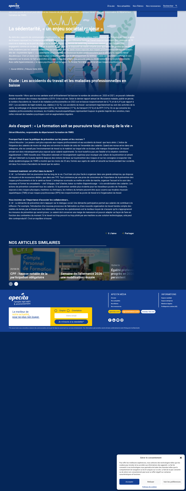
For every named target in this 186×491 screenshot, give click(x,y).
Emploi (62, 310)
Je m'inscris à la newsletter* (71, 322)
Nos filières (138, 6)
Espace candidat (166, 298)
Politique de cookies (149, 487)
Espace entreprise (167, 301)
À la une (111, 6)
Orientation (77, 310)
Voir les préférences (172, 482)
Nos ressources (153, 6)
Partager (128, 233)
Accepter (129, 482)
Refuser (150, 482)
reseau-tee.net (148, 311)
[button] (181, 457)
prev (11, 284)
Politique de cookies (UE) (169, 306)
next (16, 284)
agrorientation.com (131, 311)
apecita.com (114, 311)
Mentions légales (166, 303)
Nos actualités (123, 6)
